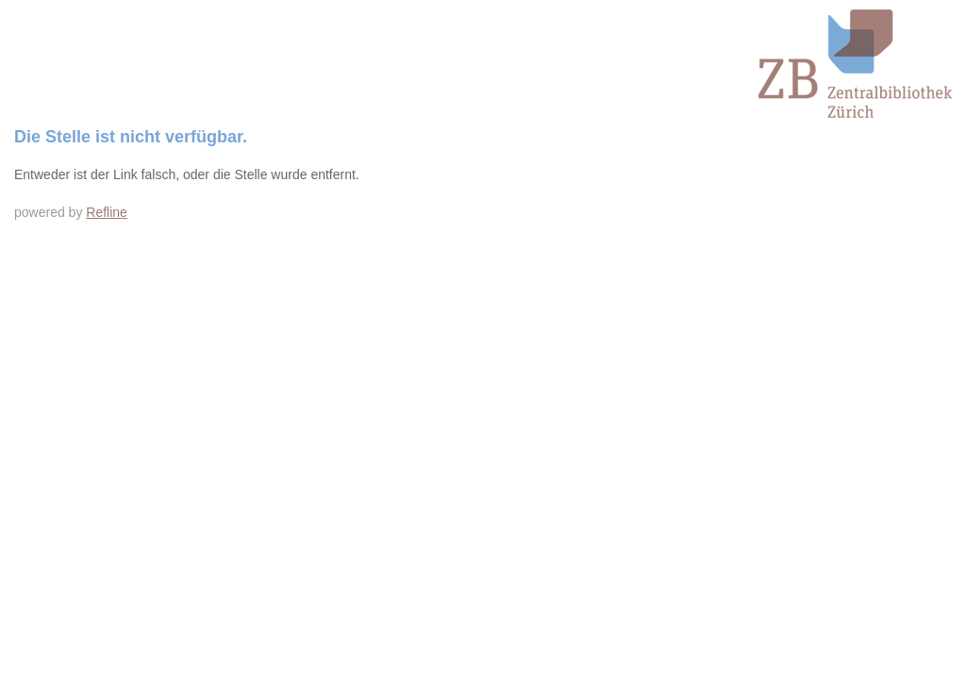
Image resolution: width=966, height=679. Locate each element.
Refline (106, 212)
